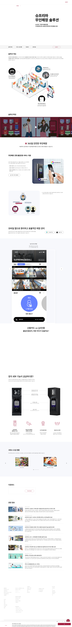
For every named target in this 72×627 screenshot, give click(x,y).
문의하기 (66, 2)
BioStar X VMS (17, 589)
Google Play (50, 232)
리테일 (5, 606)
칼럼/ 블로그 (54, 592)
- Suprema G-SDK (18, 609)
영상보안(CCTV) (6, 589)
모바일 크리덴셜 (17, 600)
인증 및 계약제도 (41, 586)
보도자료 (53, 590)
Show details (47, 625)
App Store (60, 232)
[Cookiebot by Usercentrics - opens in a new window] (6, 625)
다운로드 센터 (29, 588)
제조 (4, 607)
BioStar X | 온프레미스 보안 (19, 588)
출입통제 (5, 588)
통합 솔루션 (17, 606)
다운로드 (27, 47)
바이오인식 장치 (17, 598)
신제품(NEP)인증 (41, 588)
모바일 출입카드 (6, 593)
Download (29, 490)
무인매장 (17, 5)
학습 (27, 590)
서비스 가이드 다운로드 (14, 175)
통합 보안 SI (6, 5)
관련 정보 (34, 47)
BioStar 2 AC (17, 592)
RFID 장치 (17, 599)
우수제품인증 (41, 591)
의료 (4, 603)
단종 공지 (28, 592)
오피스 (5, 599)
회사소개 (53, 586)
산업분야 (12, 5)
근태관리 (5, 595)
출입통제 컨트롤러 (18, 596)
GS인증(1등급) (41, 590)
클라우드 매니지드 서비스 (8, 592)
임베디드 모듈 (17, 614)
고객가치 (53, 588)
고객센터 (28, 586)
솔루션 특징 (10, 47)
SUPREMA (6, 3)
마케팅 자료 (29, 589)
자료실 (40, 594)
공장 (4, 600)
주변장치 (16, 602)
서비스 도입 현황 (19, 47)
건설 (4, 602)
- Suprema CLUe (18, 612)
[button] (10, 269)
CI (52, 589)
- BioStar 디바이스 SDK (19, 610)
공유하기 (62, 47)
